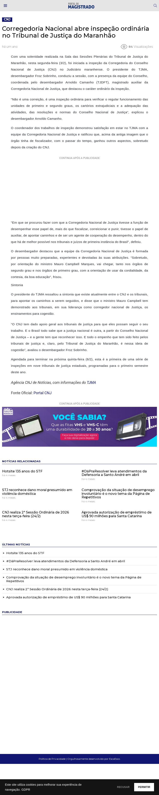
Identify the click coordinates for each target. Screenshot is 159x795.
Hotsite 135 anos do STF (22, 471)
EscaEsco (114, 758)
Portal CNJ (43, 393)
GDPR (25, 789)
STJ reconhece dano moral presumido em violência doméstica (37, 492)
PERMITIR (141, 787)
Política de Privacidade (52, 758)
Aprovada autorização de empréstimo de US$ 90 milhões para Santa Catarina (117, 514)
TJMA (91, 382)
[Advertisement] (79, 187)
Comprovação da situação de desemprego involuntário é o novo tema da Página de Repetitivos (118, 493)
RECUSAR (113, 787)
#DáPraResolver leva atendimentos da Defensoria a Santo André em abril (114, 473)
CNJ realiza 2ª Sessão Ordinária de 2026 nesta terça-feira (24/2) (35, 514)
